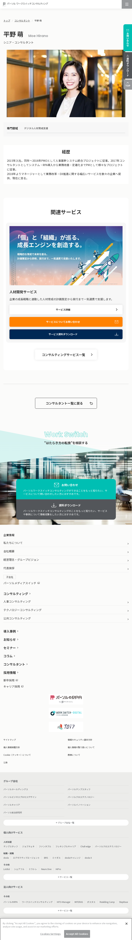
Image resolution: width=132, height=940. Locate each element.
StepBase (123, 901)
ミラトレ (33, 869)
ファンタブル (45, 846)
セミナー (9, 647)
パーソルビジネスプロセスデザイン (19, 796)
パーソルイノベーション (79, 804)
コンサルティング (15, 593)
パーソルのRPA (10, 901)
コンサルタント (22, 20)
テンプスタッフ (10, 846)
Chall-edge (85, 846)
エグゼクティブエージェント (26, 857)
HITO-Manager (63, 901)
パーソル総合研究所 (12, 812)
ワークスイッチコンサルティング (37, 901)
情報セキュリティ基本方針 (80, 739)
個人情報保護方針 (11, 747)
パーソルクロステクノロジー (81, 796)
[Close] (126, 933)
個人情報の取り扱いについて (81, 747)
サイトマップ (9, 739)
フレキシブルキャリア (66, 846)
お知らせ (9, 639)
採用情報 (9, 672)
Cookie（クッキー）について (17, 754)
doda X (88, 857)
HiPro (58, 869)
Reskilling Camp (107, 901)
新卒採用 (10, 680)
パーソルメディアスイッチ (21, 583)
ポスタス (91, 901)
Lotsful (6, 869)
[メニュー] (127, 4)
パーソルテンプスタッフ (79, 789)
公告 (5, 762)
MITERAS (79, 901)
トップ (6, 20)
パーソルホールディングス (15, 789)
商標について (74, 754)
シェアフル (19, 869)
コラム (8, 656)
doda (6, 857)
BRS (46, 857)
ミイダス (56, 857)
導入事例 (9, 631)
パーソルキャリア (11, 804)
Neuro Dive (46, 869)
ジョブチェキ (28, 846)
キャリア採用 (13, 686)
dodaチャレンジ (72, 857)
